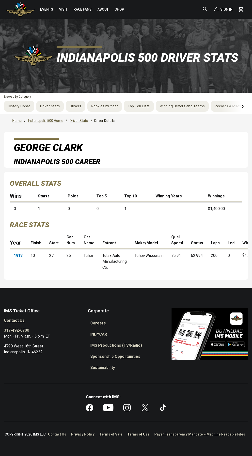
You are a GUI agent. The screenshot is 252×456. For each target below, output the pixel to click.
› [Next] (243, 106)
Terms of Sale (110, 434)
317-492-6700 (16, 330)
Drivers (75, 106)
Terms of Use (138, 434)
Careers (98, 323)
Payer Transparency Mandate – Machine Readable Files (199, 434)
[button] (205, 9)
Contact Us (14, 320)
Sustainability (102, 367)
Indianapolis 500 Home (45, 121)
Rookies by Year (104, 106)
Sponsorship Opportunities (115, 356)
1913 (18, 255)
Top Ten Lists (139, 106)
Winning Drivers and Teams (182, 106)
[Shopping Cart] (240, 9)
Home (17, 121)
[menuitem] (46, 9)
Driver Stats (50, 106)
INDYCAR (98, 334)
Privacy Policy (82, 434)
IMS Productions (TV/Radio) (116, 345)
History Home (19, 106)
